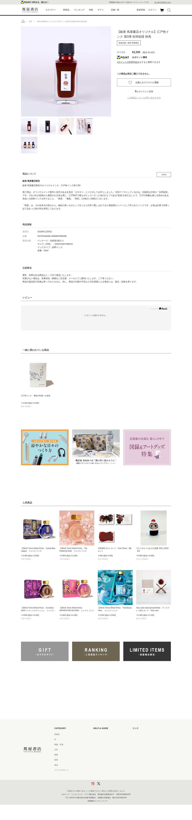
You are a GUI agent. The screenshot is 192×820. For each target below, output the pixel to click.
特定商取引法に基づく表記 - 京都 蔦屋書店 (110, 770)
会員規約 (96, 760)
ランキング (79, 10)
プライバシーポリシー (102, 775)
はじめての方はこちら (162, 2)
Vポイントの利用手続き (128, 62)
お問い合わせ (98, 744)
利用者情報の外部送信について (105, 785)
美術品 (57, 734)
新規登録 (141, 10)
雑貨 (56, 755)
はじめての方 (98, 734)
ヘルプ (96, 739)
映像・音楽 (58, 744)
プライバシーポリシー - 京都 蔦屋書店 (108, 780)
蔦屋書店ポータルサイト (142, 734)
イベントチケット (61, 770)
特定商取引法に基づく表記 (104, 765)
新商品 (66, 10)
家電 (56, 760)
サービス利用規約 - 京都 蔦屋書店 (107, 755)
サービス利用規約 (100, 750)
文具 (56, 750)
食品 (56, 765)
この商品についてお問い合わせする (144, 98)
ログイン (152, 10)
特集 (91, 10)
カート (162, 12)
